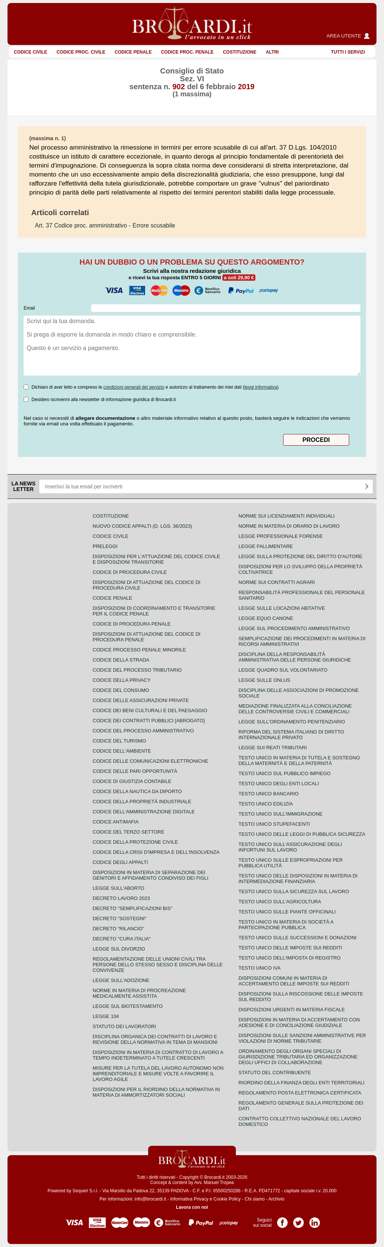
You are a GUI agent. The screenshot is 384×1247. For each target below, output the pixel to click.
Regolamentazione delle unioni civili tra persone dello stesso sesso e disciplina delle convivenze (158, 964)
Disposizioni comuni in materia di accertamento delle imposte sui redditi (293, 981)
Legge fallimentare (265, 546)
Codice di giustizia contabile (132, 781)
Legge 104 (106, 1016)
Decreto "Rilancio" (118, 928)
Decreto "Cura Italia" (122, 939)
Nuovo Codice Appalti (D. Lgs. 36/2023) (142, 526)
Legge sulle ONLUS (264, 680)
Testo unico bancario (268, 793)
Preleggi (105, 546)
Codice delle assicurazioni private (141, 700)
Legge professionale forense (280, 536)
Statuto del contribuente (274, 1072)
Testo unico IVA (259, 968)
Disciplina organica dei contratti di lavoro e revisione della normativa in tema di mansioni (155, 1039)
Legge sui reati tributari (272, 747)
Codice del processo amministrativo (143, 731)
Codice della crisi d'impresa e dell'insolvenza (156, 852)
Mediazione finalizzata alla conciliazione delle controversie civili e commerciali (295, 708)
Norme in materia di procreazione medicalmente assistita (139, 993)
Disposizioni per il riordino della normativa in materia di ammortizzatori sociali (156, 1092)
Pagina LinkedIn (314, 1220)
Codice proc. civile (81, 52)
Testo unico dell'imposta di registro (289, 958)
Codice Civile (30, 52)
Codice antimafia (116, 822)
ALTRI (272, 52)
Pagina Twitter (298, 1220)
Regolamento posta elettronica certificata (299, 1093)
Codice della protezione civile (135, 842)
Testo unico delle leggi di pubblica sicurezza (301, 834)
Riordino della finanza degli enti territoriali (301, 1082)
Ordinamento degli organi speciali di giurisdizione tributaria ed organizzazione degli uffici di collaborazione (297, 1056)
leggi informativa (260, 387)
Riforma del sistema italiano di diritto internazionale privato (291, 734)
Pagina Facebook (282, 1220)
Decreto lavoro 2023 (121, 898)
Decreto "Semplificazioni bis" (132, 908)
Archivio (276, 1199)
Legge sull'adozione (121, 980)
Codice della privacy (121, 680)
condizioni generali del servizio (133, 387)
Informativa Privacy (189, 1199)
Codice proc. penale (187, 52)
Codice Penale (133, 52)
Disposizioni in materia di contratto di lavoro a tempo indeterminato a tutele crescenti (158, 1055)
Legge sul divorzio (119, 949)
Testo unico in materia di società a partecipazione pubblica (285, 924)
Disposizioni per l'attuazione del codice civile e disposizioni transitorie (156, 559)
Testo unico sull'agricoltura (279, 901)
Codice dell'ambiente (122, 751)
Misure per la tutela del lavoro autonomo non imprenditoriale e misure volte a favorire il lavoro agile (158, 1073)
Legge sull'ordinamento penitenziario (291, 722)
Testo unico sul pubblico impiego (284, 773)
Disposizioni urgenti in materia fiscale (291, 1009)
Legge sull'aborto (118, 888)
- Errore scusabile (105, 225)
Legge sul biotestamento (128, 1006)
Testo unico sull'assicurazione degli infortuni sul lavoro (290, 847)
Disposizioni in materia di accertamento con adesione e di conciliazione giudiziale (299, 1022)
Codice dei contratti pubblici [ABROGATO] (149, 720)
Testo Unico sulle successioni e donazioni (297, 937)
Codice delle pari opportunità (135, 771)
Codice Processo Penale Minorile (139, 650)
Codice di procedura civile (130, 572)
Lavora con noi (192, 1207)
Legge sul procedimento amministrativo (294, 628)
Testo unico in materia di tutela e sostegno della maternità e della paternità (299, 760)
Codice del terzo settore (128, 832)
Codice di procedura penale (132, 624)
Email (29, 308)
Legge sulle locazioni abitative (281, 608)
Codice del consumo (121, 690)
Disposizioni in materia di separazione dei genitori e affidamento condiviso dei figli (150, 875)
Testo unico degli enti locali (278, 783)
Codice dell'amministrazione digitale (144, 811)
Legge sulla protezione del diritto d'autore (300, 556)
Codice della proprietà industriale (142, 801)
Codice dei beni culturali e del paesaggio (150, 710)
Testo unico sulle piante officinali (287, 912)
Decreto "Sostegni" (119, 918)
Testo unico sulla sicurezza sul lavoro (293, 891)
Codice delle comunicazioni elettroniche (150, 761)
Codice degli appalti (120, 862)
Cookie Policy (227, 1199)
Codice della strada (121, 660)
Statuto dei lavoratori (124, 1026)
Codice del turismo (119, 741)
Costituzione (239, 52)
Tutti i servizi (348, 52)
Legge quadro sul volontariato (282, 670)
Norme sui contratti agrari (276, 582)
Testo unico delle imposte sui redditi (290, 948)
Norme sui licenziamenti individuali (286, 516)
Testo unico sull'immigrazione (280, 814)
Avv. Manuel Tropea (214, 1182)
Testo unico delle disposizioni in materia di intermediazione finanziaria (297, 878)
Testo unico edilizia (265, 804)
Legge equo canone (265, 618)
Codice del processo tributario (137, 670)
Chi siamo (254, 1199)
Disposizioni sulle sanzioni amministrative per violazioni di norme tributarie (302, 1038)
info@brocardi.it (150, 1199)
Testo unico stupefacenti (274, 824)
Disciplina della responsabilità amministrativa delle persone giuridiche (294, 657)
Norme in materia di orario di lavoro (289, 526)
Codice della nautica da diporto (137, 791)
